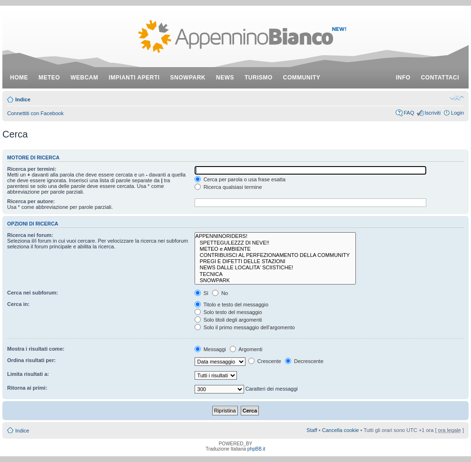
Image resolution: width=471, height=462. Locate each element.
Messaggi (210, 349)
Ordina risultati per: (31, 360)
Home (19, 77)
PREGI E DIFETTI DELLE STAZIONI (275, 261)
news (225, 77)
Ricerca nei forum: (30, 235)
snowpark (188, 77)
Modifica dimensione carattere (457, 97)
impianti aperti (134, 77)
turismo (259, 77)
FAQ (408, 113)
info (403, 77)
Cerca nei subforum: (32, 292)
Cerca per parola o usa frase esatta (240, 179)
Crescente (264, 361)
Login (457, 113)
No (220, 293)
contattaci (440, 77)
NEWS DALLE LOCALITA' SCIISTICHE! (275, 268)
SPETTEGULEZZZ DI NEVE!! (275, 243)
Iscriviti (432, 113)
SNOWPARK (275, 280)
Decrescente (304, 361)
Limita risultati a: (28, 374)
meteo (49, 77)
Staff (311, 430)
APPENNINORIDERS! (275, 236)
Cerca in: (18, 304)
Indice (22, 99)
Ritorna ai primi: (27, 388)
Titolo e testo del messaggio (231, 304)
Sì (201, 293)
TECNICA (275, 274)
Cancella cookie (340, 430)
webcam (84, 77)
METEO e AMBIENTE (275, 249)
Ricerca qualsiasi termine (228, 187)
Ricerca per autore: (31, 201)
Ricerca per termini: (31, 169)
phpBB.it (256, 449)
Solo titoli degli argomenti (228, 320)
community (302, 77)
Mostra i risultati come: (35, 349)
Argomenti (246, 349)
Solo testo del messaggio (228, 312)
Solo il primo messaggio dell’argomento (245, 327)
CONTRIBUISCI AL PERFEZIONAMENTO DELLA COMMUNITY (275, 255)
